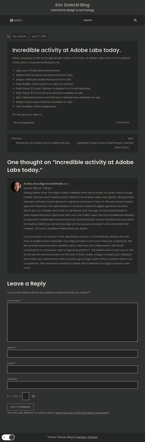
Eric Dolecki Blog (72, 5)
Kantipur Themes (87, 437)
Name (11, 347)
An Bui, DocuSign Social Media (43, 183)
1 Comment (123, 122)
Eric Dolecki (19, 36)
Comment (14, 300)
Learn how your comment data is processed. (82, 412)
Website (12, 379)
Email (11, 363)
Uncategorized (25, 122)
